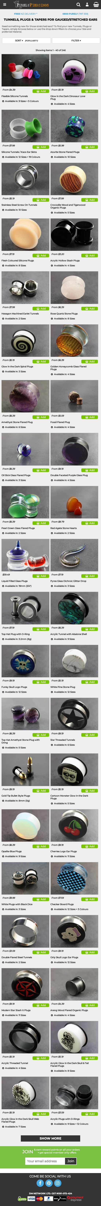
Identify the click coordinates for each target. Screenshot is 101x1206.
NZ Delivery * (25, 13)
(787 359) (75, 13)
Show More (50, 1138)
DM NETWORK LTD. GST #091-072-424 (50, 1193)
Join (70, 1161)
